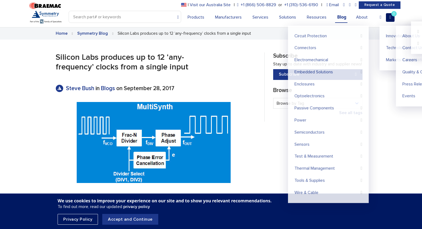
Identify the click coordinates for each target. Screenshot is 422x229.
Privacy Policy (77, 219)
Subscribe (318, 74)
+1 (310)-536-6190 (301, 5)
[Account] (380, 17)
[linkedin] (344, 5)
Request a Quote (379, 5)
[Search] (125, 17)
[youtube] (356, 5)
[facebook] (350, 5)
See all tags (351, 113)
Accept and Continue (130, 219)
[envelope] (332, 5)
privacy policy (136, 207)
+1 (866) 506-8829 (258, 5)
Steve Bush (81, 88)
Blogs (108, 88)
